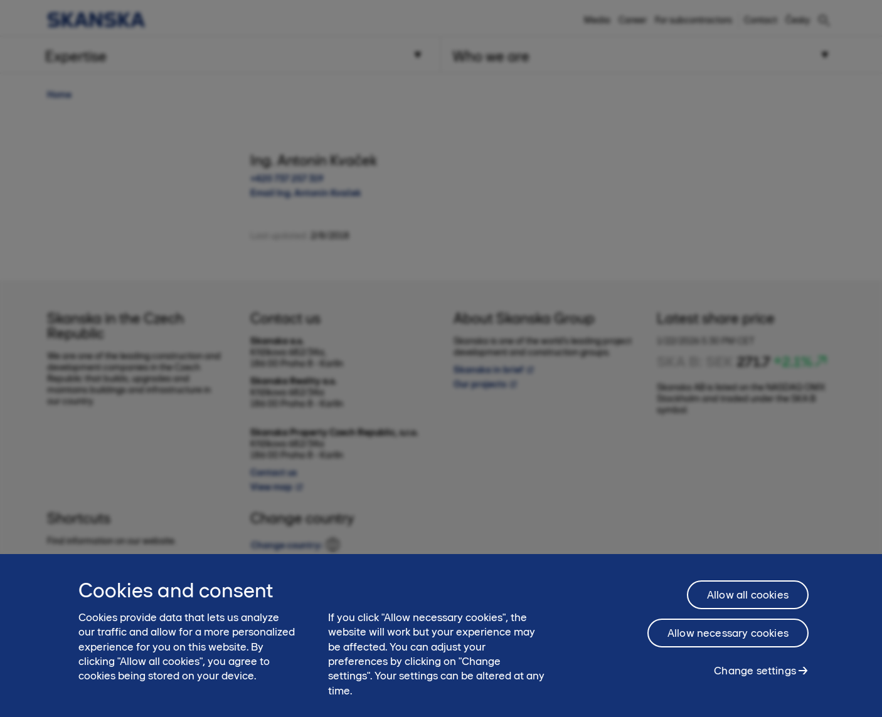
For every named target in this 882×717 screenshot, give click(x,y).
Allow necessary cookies (728, 639)
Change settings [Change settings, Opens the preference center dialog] (755, 677)
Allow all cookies (748, 601)
